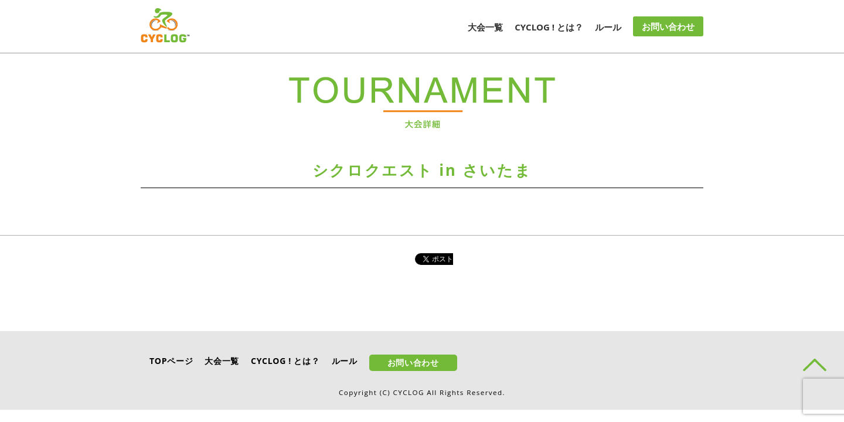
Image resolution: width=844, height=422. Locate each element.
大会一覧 (485, 27)
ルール (608, 27)
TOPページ (171, 360)
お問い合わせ (668, 26)
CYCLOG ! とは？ (549, 27)
